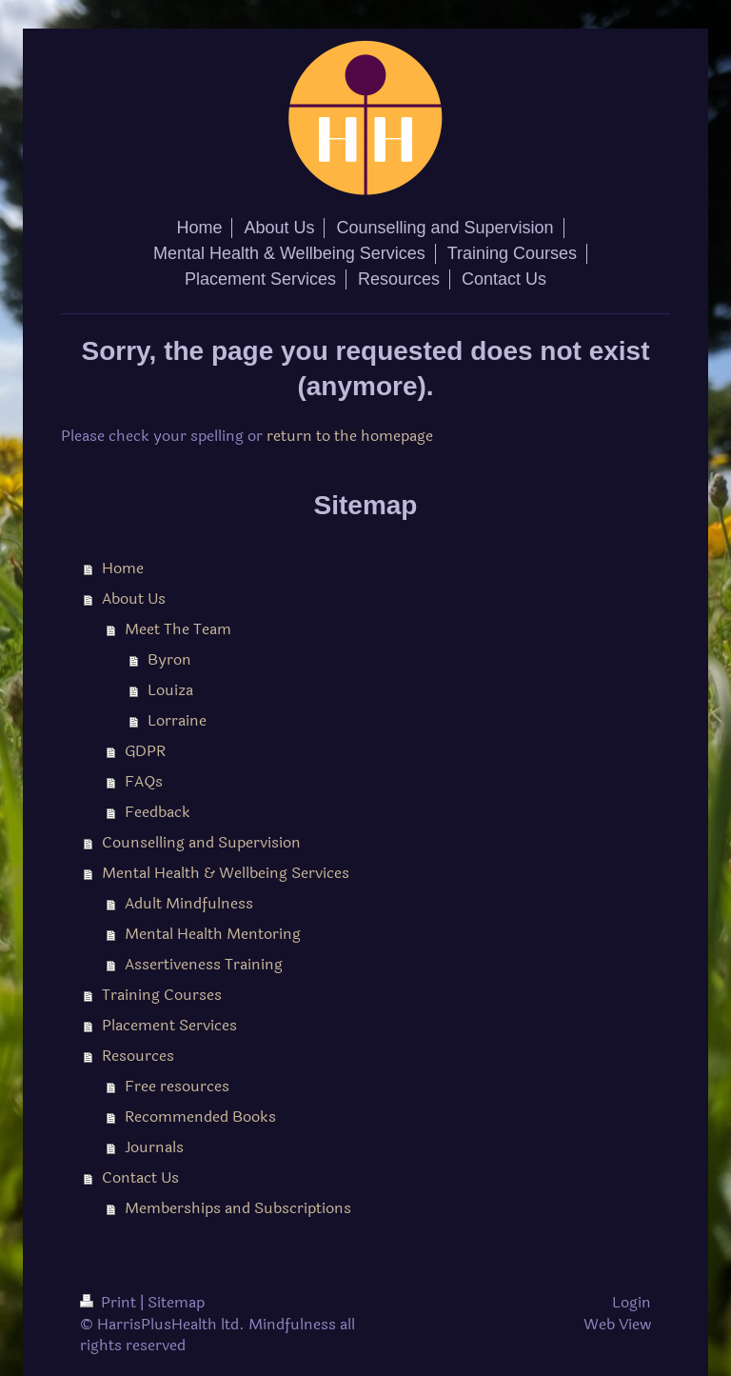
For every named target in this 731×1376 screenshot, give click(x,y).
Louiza (170, 690)
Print (110, 1302)
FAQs (144, 781)
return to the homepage (350, 436)
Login (631, 1302)
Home (123, 568)
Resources (138, 1055)
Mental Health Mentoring (213, 934)
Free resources (177, 1086)
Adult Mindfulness (189, 903)
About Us (134, 598)
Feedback (157, 812)
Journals (154, 1147)
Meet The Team (178, 629)
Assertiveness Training (204, 964)
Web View (617, 1324)
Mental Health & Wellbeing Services (225, 873)
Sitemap (176, 1302)
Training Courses (162, 995)
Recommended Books (200, 1116)
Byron (169, 659)
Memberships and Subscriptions (238, 1208)
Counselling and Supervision (201, 842)
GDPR (145, 751)
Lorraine (177, 720)
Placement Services (169, 1025)
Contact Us (140, 1177)
